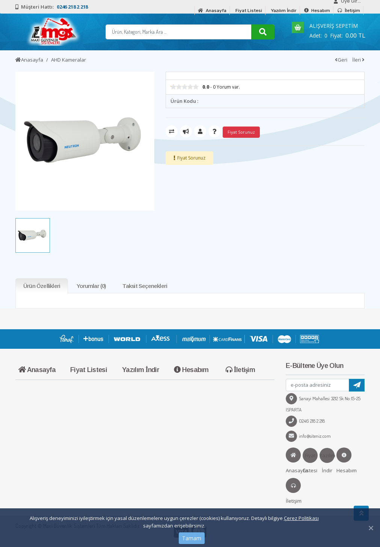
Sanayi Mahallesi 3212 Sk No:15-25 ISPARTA (323, 404)
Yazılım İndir (284, 10)
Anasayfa (212, 10)
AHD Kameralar (68, 59)
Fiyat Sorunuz (191, 158)
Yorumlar (91, 286)
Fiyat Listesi (248, 10)
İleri (358, 59)
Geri (341, 59)
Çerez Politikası (301, 518)
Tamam (191, 538)
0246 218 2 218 (305, 421)
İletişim (349, 10)
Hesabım (317, 10)
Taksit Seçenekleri (144, 286)
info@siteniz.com (308, 436)
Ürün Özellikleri (41, 286)
